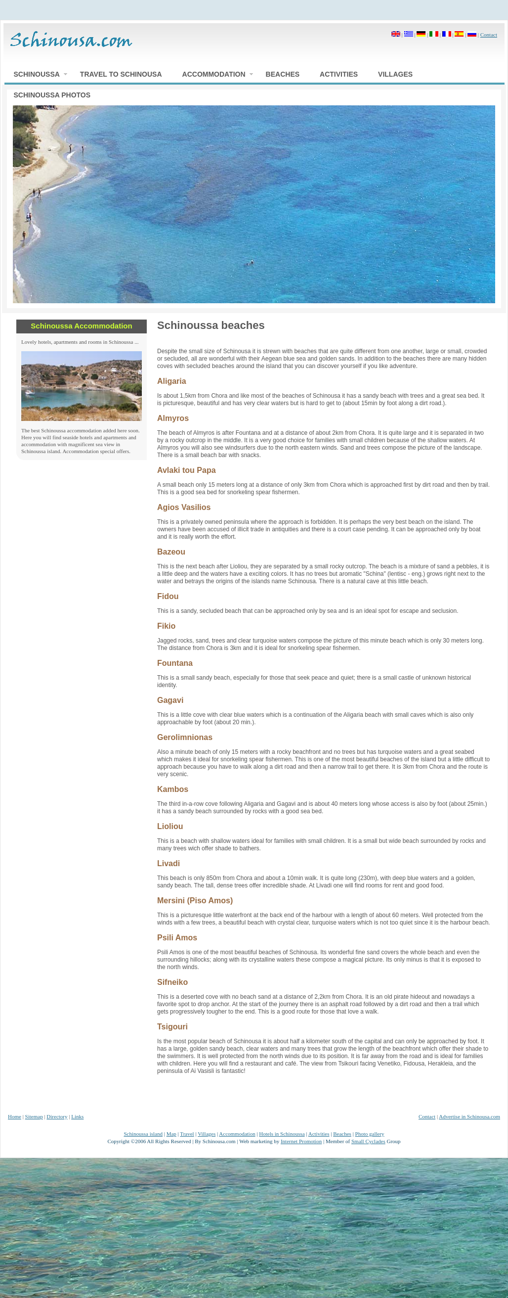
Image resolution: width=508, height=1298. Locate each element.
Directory (56, 1116)
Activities (319, 1134)
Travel (187, 1134)
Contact (488, 35)
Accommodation (237, 1134)
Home (14, 1116)
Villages (206, 1134)
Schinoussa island (143, 1134)
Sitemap (34, 1116)
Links (77, 1116)
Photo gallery (369, 1134)
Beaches (342, 1134)
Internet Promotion (301, 1141)
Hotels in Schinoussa (281, 1134)
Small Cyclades (368, 1141)
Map (171, 1134)
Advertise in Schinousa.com (469, 1116)
